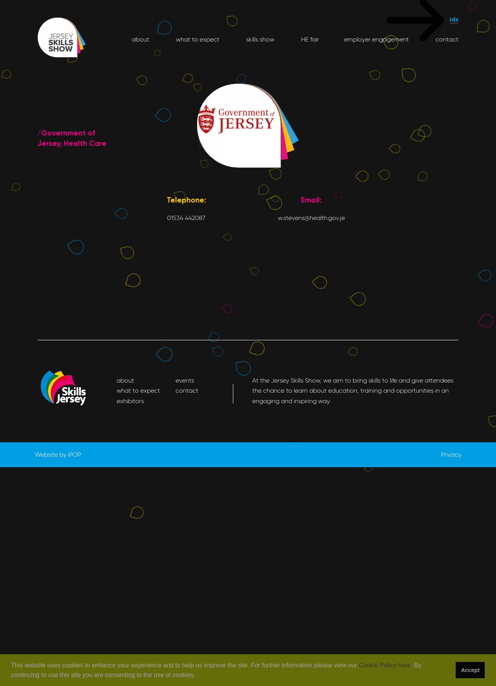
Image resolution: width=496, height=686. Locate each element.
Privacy (451, 454)
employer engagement (376, 39)
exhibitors (130, 401)
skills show (259, 39)
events (185, 380)
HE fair (309, 39)
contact (446, 39)
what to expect (196, 39)
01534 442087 (186, 218)
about (140, 39)
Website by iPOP (58, 454)
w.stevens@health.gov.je (311, 218)
